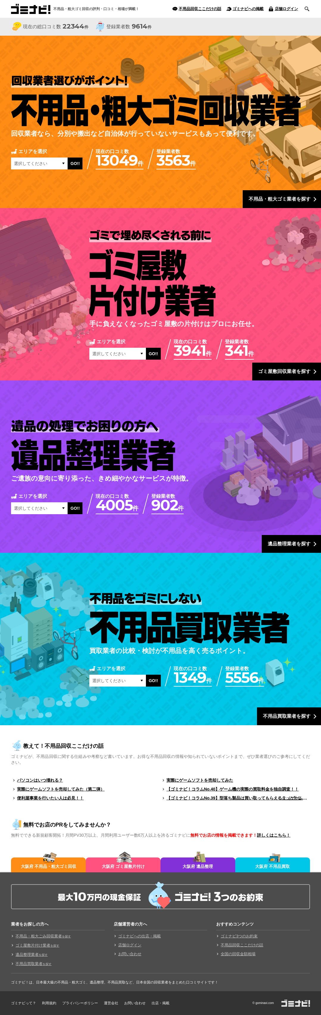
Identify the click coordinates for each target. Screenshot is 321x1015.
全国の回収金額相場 (238, 954)
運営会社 (111, 1003)
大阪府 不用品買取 (272, 866)
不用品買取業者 (33, 964)
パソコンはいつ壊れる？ (40, 780)
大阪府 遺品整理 (198, 866)
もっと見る (291, 798)
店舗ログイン (286, 9)
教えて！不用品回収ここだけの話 (63, 746)
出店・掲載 (160, 1003)
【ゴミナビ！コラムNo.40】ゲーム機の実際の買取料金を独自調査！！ (232, 789)
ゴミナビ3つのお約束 (239, 936)
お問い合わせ (129, 954)
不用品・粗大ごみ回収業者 (43, 936)
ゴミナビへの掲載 (248, 9)
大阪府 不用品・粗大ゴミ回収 (48, 866)
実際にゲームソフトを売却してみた (199, 780)
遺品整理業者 (31, 954)
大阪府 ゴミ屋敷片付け (123, 866)
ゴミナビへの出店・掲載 (139, 936)
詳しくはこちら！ (273, 835)
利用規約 (49, 1003)
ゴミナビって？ (23, 1003)
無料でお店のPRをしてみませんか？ (67, 825)
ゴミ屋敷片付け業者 (37, 945)
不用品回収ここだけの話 (200, 9)
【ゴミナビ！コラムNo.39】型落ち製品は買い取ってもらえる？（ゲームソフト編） (238, 798)
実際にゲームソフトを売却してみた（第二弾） (61, 789)
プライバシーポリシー (80, 1003)
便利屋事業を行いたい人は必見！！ (50, 798)
